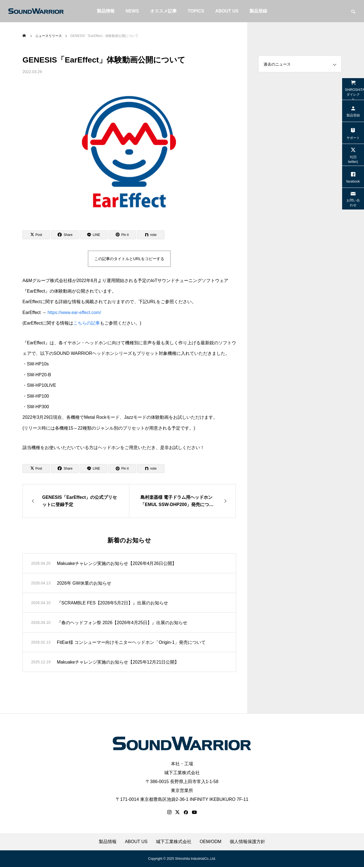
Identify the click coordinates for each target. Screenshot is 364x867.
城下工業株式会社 (182, 772)
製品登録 (258, 11)
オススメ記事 (163, 11)
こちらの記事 (86, 323)
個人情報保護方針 (247, 841)
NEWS (132, 11)
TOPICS (196, 11)
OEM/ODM (210, 841)
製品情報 (106, 11)
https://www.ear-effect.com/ (74, 312)
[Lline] (93, 234)
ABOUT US (227, 11)
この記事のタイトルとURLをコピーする (129, 258)
